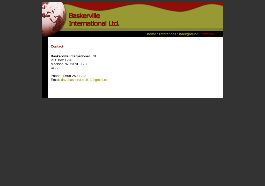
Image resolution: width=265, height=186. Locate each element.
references (167, 34)
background (188, 34)
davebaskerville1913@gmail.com (86, 80)
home (151, 34)
